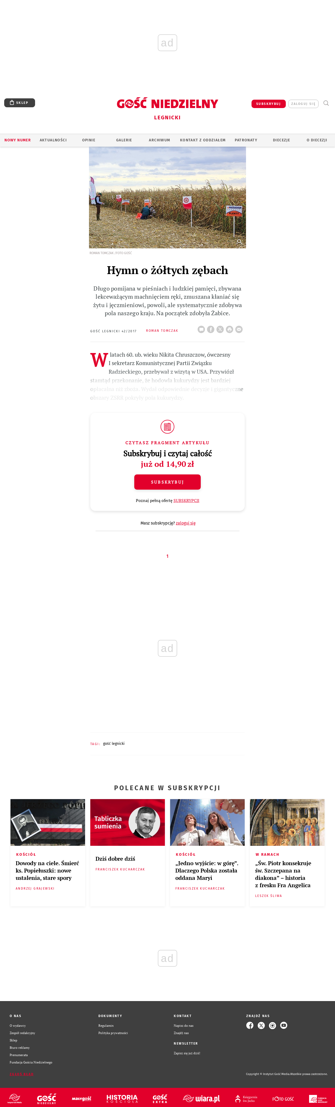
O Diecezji (317, 140)
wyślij (240, 328)
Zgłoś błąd (22, 1074)
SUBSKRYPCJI (186, 500)
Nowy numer (17, 140)
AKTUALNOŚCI (53, 140)
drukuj (230, 328)
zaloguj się (303, 104)
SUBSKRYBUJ (268, 104)
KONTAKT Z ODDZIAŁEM (203, 140)
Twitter (221, 328)
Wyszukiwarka (326, 103)
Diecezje (281, 140)
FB (211, 328)
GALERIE (124, 140)
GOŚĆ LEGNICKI (114, 743)
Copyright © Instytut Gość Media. (268, 1074)
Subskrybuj (167, 482)
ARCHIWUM (159, 140)
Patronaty (246, 140)
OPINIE (88, 140)
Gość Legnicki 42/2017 (113, 331)
